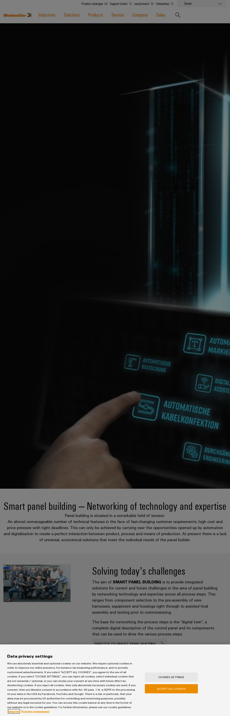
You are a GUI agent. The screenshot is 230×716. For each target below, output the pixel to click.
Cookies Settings (171, 678)
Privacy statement (35, 713)
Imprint (14, 713)
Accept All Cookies (171, 690)
